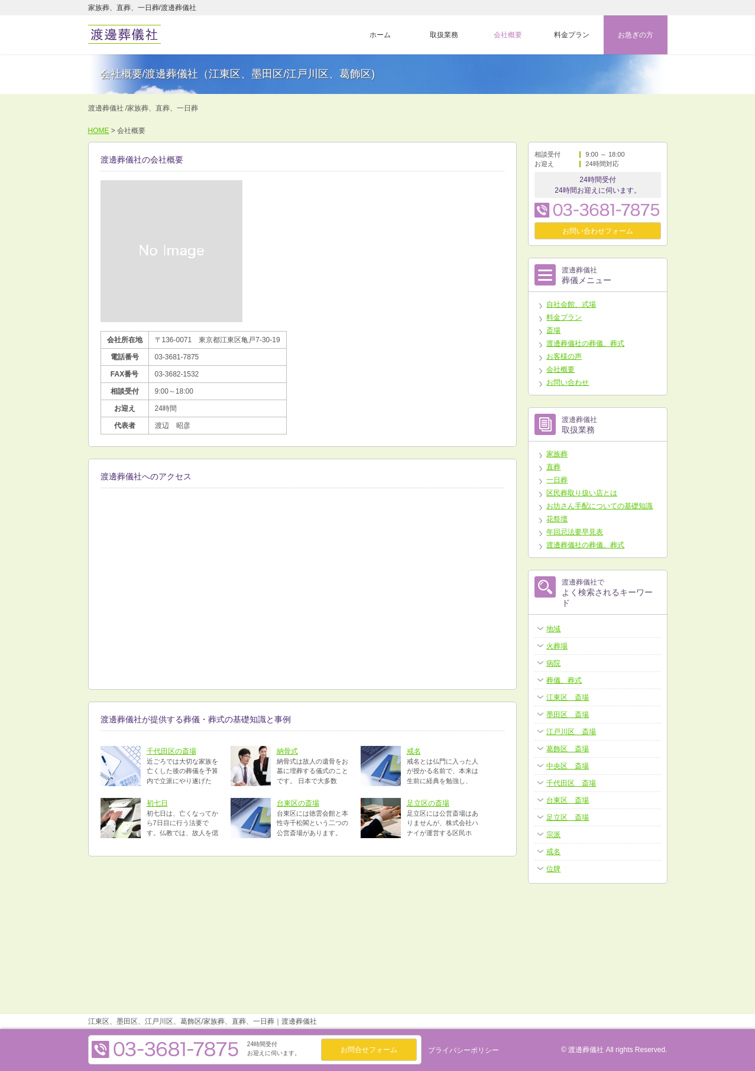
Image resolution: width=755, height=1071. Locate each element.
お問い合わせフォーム (597, 231)
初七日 (157, 803)
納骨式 (287, 751)
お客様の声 (564, 356)
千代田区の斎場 (171, 751)
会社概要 (508, 35)
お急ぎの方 (635, 35)
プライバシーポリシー (463, 1050)
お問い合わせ (567, 382)
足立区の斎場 (428, 803)
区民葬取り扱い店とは (581, 493)
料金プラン (571, 35)
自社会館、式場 (571, 304)
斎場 (553, 330)
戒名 (414, 751)
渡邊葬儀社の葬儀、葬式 (585, 343)
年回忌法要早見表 (574, 532)
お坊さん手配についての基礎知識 (599, 506)
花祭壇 (557, 519)
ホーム (380, 35)
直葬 (553, 467)
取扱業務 (444, 35)
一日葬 (557, 480)
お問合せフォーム (369, 1050)
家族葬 (557, 454)
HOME (98, 130)
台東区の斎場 (298, 803)
